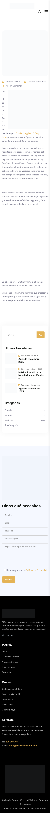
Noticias (9, 420)
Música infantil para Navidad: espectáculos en (31, 375)
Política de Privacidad (36, 570)
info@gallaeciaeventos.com (23, 745)
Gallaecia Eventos (13, 81)
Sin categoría (11, 425)
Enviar (8, 579)
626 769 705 (12, 742)
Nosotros (9, 415)
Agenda (8, 410)
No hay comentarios (15, 86)
